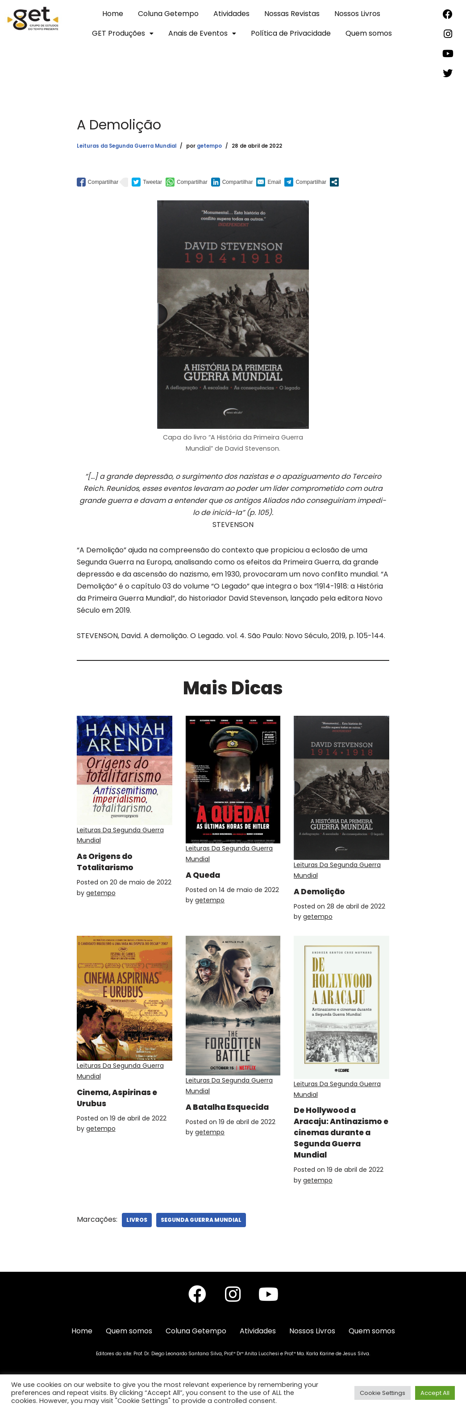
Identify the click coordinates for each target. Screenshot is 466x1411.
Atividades (231, 13)
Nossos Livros (357, 13)
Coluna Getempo (168, 13)
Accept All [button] (434, 1393)
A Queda (206, 874)
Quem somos (368, 33)
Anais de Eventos (202, 33)
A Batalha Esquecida (211, 1113)
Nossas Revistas (292, 13)
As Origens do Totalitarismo (109, 863)
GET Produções (123, 33)
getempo (209, 145)
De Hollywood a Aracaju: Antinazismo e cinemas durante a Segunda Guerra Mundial (338, 1141)
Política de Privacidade (291, 33)
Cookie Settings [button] (382, 1393)
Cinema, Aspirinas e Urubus (124, 1100)
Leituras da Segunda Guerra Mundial (126, 145)
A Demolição (323, 893)
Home (112, 13)
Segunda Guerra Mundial (201, 1233)
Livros (136, 1233)
